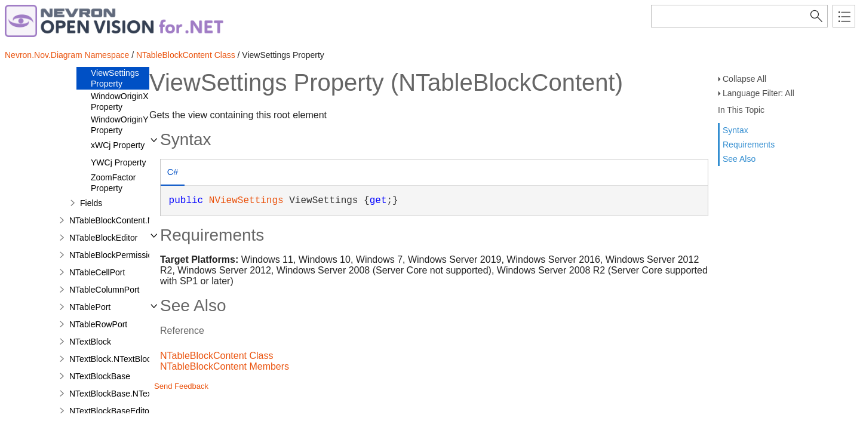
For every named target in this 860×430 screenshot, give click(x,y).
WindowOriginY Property (119, 125)
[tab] (173, 173)
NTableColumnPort (104, 289)
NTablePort (89, 307)
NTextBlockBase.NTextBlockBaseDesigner (148, 393)
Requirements (749, 144)
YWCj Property (118, 162)
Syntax (735, 130)
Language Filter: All (758, 93)
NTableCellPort (97, 272)
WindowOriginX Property (119, 101)
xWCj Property (118, 145)
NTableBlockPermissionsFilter (124, 255)
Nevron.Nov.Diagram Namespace (67, 55)
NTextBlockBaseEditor (110, 411)
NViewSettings (246, 200)
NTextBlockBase (99, 376)
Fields (91, 203)
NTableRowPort (98, 324)
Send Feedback (181, 386)
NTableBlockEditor (103, 237)
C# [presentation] (172, 172)
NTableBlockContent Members (224, 366)
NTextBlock (90, 341)
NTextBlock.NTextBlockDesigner (129, 359)
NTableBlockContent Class (185, 55)
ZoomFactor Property (113, 183)
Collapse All (744, 79)
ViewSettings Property (115, 78)
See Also (739, 159)
